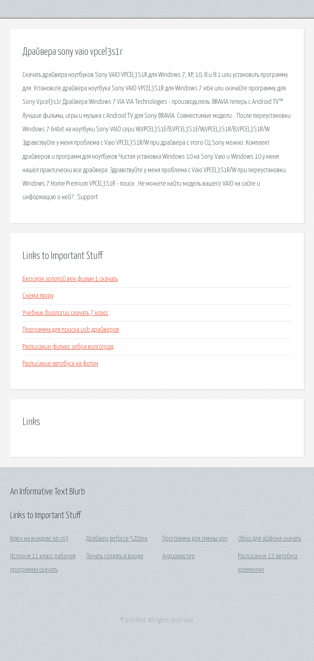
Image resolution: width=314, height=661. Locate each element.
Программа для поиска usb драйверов (70, 329)
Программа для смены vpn (195, 538)
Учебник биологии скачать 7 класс (65, 313)
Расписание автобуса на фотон (60, 363)
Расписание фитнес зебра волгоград (67, 347)
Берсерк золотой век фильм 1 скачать (70, 279)
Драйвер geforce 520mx (117, 538)
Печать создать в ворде (115, 556)
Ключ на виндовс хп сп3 (39, 538)
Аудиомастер (178, 556)
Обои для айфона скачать (269, 538)
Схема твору (38, 295)
